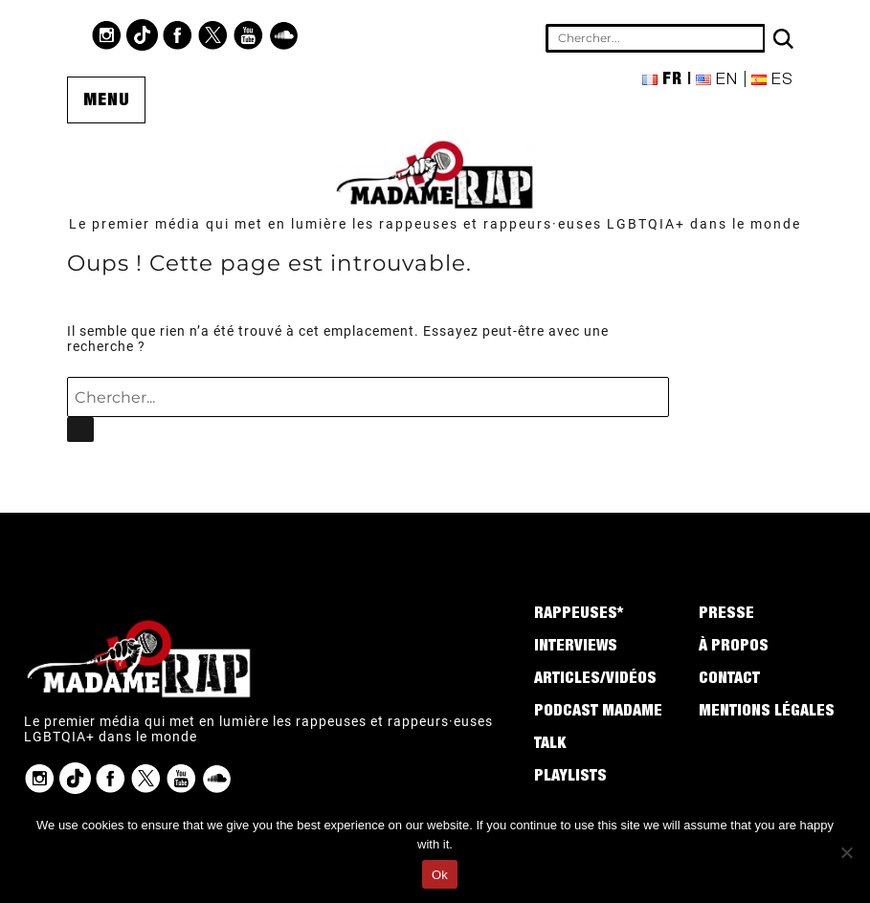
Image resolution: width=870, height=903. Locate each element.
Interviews (575, 647)
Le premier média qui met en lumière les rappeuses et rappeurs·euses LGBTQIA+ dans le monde (435, 223)
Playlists (570, 777)
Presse (726, 615)
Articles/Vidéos (595, 680)
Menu (106, 101)
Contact (729, 680)
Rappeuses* (578, 615)
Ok (440, 875)
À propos (734, 647)
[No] (846, 852)
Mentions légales (767, 712)
